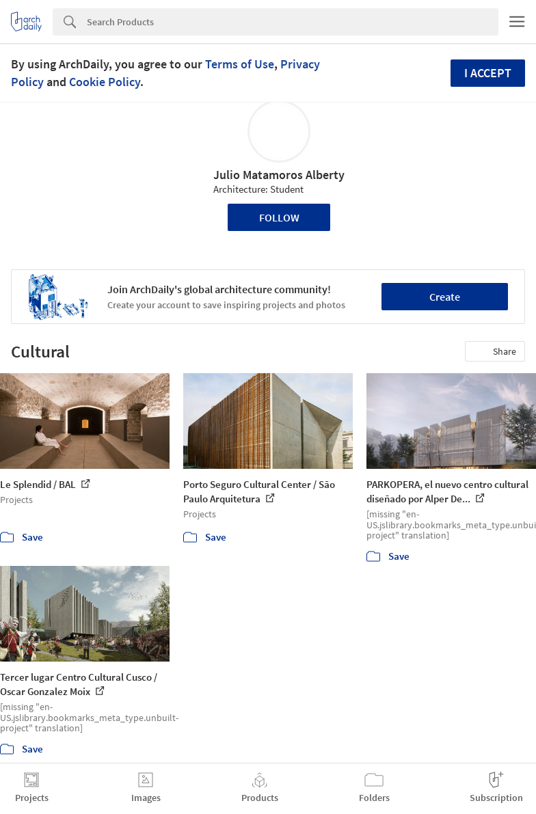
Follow (279, 217)
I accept (487, 73)
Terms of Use (239, 64)
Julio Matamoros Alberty (279, 174)
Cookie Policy (104, 82)
